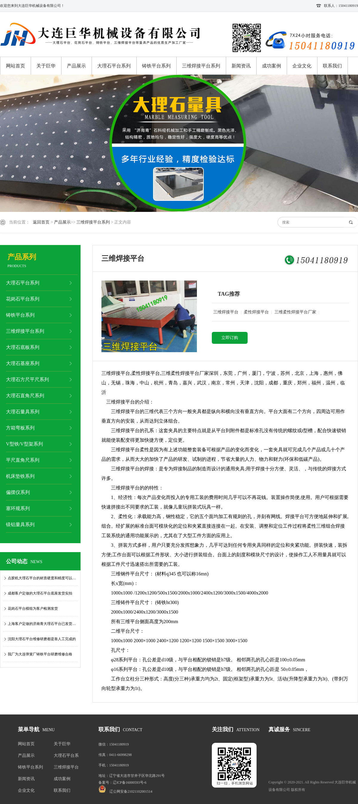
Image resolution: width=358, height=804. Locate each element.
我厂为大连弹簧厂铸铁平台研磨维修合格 (40, 654)
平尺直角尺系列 (22, 460)
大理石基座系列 (22, 363)
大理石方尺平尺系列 (27, 379)
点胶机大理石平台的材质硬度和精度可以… (42, 578)
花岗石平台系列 (22, 298)
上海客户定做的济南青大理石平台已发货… (42, 624)
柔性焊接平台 (256, 312)
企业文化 (301, 65)
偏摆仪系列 (18, 492)
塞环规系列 (18, 508)
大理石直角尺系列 (25, 395)
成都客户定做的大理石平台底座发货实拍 (40, 593)
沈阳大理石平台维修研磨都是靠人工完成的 (42, 639)
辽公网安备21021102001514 (130, 791)
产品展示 (76, 65)
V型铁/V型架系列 (24, 443)
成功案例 (271, 65)
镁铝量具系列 (20, 524)
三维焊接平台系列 (201, 65)
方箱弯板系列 (20, 427)
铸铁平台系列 (156, 65)
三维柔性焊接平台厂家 (295, 312)
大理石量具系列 (22, 411)
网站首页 (15, 65)
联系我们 (332, 65)
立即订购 (229, 337)
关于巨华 (45, 65)
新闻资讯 (241, 65)
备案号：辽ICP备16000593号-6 (122, 782)
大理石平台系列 (114, 65)
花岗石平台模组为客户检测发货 (33, 608)
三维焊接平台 (225, 312)
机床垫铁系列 (20, 476)
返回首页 (41, 222)
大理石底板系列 (22, 347)
